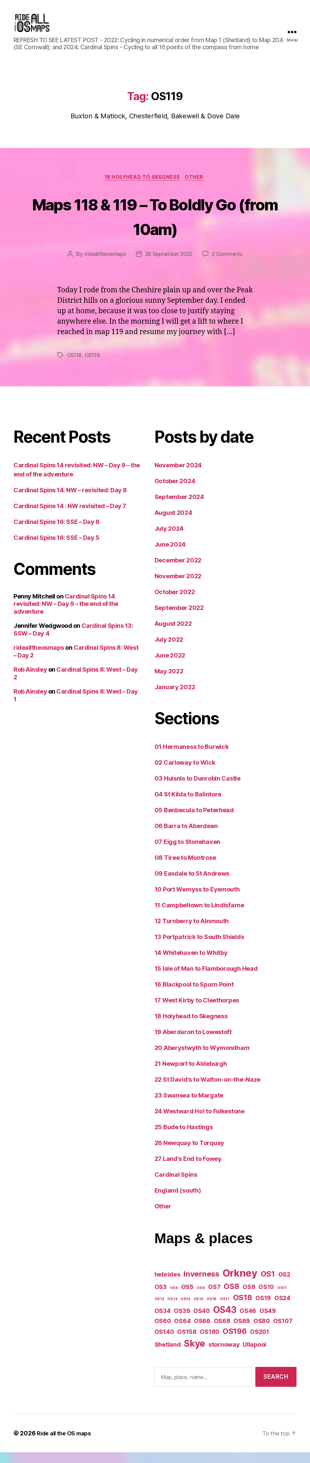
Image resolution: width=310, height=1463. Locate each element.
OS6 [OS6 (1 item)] (201, 1298)
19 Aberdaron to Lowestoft (193, 1042)
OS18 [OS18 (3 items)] (242, 1308)
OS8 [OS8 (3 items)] (231, 1296)
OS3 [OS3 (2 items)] (160, 1297)
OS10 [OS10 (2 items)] (266, 1297)
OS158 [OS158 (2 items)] (187, 1342)
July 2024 (169, 539)
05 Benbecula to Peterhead (194, 820)
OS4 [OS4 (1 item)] (174, 1298)
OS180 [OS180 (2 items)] (209, 1342)
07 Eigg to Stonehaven (187, 852)
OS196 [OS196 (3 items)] (235, 1342)
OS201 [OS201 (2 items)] (259, 1342)
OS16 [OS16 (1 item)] (211, 1310)
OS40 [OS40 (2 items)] (201, 1321)
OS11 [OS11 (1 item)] (282, 1298)
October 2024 (174, 491)
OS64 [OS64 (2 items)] (182, 1331)
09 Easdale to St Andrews (192, 884)
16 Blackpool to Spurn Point (194, 995)
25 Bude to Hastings (183, 1137)
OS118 (75, 366)
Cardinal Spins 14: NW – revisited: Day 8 (70, 500)
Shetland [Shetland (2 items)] (167, 1355)
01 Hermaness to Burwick (191, 757)
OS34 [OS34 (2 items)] (162, 1321)
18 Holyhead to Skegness (142, 188)
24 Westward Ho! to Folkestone (199, 1121)
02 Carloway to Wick (184, 773)
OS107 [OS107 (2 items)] (282, 1331)
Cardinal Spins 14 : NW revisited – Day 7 (69, 516)
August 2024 (173, 523)
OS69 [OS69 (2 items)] (241, 1331)
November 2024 (178, 475)
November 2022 (178, 586)
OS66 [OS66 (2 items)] (202, 1331)
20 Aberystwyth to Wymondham (202, 1058)
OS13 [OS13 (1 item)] (172, 1310)
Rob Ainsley (30, 680)
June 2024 (170, 555)
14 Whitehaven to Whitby (191, 963)
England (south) (177, 1201)
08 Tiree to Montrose (185, 868)
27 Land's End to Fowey (188, 1169)
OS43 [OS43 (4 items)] (224, 1320)
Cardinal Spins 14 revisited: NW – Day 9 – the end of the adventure (65, 615)
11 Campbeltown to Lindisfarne (199, 915)
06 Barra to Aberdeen (186, 836)
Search (275, 1387)
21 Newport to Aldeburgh (190, 1074)
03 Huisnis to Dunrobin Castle (197, 789)
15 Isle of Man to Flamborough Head (206, 979)
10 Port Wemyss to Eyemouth (197, 900)
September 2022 (179, 618)
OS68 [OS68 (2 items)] (222, 1331)
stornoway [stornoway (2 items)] (223, 1355)
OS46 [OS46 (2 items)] (247, 1321)
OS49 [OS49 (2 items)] (267, 1321)
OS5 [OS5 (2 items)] (187, 1297)
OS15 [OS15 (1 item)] (198, 1310)
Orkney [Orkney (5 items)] (240, 1284)
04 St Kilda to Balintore (188, 805)
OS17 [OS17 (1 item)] (225, 1310)
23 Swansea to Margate (188, 1106)
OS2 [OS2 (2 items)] (284, 1285)
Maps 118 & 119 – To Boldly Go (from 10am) (155, 226)
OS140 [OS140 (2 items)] (164, 1342)
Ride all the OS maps (66, 1443)
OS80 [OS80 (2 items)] (261, 1331)
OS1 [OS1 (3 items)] (268, 1284)
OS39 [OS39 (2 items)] (182, 1321)
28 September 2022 (168, 265)
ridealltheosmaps (102, 265)
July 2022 (169, 650)
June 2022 (170, 666)
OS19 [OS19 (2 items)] (263, 1308)
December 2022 (178, 571)
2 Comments (229, 265)
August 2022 (173, 634)
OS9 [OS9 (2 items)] (249, 1297)
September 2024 (179, 507)
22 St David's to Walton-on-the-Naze (207, 1090)
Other (196, 188)
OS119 (94, 366)
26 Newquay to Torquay (189, 1153)
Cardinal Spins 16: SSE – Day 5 (56, 548)
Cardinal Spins (175, 1185)
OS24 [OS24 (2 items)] (282, 1308)
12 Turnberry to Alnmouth (191, 931)
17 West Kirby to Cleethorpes (196, 1011)
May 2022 (169, 681)
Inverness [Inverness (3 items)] (201, 1284)
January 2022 (174, 697)
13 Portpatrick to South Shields (199, 947)
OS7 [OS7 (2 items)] (214, 1297)
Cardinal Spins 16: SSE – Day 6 (56, 532)
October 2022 (174, 602)
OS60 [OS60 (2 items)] (162, 1331)
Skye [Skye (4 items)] (194, 1354)
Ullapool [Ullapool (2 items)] (254, 1355)
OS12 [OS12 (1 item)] (159, 1310)
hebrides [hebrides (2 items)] (167, 1285)
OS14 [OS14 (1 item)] (185, 1310)
